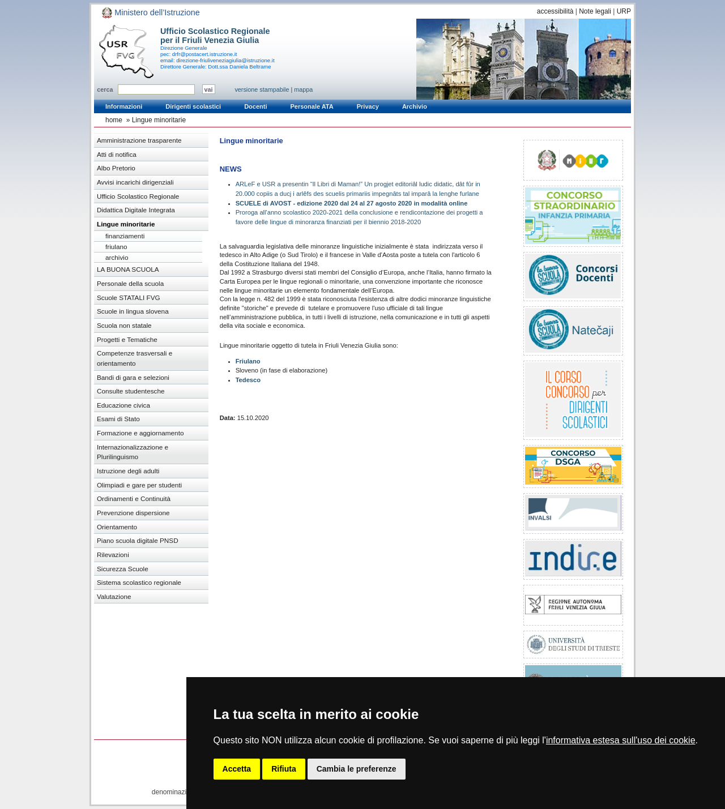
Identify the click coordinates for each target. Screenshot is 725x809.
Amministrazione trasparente (139, 140)
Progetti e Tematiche (127, 339)
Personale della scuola (130, 283)
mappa (303, 89)
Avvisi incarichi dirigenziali (135, 182)
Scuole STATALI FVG (128, 297)
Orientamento (117, 526)
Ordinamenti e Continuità (133, 498)
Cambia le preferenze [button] (356, 768)
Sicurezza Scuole (122, 568)
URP (624, 11)
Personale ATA (312, 106)
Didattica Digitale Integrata (136, 209)
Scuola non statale (124, 325)
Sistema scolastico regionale (139, 582)
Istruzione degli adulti (128, 470)
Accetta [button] (237, 768)
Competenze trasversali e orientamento (134, 358)
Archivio (414, 106)
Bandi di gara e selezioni (133, 377)
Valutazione (114, 596)
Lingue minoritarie (159, 120)
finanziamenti (124, 235)
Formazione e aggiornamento (140, 432)
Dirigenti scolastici (193, 106)
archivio (117, 257)
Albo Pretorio (116, 168)
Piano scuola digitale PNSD (137, 540)
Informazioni (123, 106)
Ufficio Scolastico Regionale (138, 196)
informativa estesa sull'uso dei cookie (621, 740)
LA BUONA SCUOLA (128, 269)
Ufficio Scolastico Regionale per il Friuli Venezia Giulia (215, 36)
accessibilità (555, 11)
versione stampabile (261, 89)
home (113, 120)
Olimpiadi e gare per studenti (139, 485)
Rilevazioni (113, 554)
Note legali (595, 11)
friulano (116, 246)
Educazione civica (123, 405)
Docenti (255, 106)
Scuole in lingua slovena (133, 311)
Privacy (368, 106)
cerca (105, 89)
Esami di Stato (118, 418)
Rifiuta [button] (283, 768)
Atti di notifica (117, 154)
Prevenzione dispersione (133, 512)
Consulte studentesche (131, 391)
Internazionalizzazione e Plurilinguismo (132, 452)
